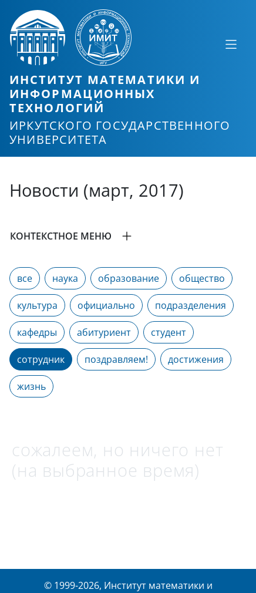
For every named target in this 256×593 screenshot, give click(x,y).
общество (202, 278)
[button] (128, 236)
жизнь (31, 386)
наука (65, 278)
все (24, 278)
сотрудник (41, 359)
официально (106, 305)
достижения (196, 359)
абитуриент (104, 332)
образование (128, 278)
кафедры (37, 332)
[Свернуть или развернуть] (231, 44)
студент (168, 332)
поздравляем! (116, 359)
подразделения (190, 305)
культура (37, 305)
